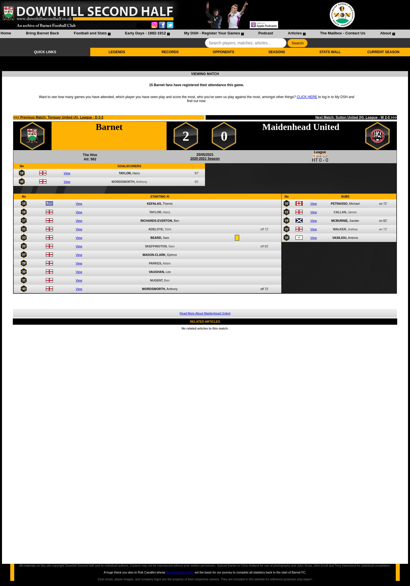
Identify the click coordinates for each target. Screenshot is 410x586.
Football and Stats (90, 33)
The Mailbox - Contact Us (342, 33)
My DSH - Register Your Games (212, 33)
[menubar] (197, 34)
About (385, 33)
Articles (295, 33)
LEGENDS (116, 52)
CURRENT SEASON (383, 52)
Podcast (265, 33)
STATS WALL (330, 52)
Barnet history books (180, 572)
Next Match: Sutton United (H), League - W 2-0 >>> (356, 117)
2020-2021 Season (205, 159)
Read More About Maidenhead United (205, 313)
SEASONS (276, 52)
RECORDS (170, 52)
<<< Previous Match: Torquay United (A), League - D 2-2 (58, 117)
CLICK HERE (307, 97)
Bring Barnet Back (42, 33)
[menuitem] (6, 33)
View (67, 173)
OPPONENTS (223, 52)
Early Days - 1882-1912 (145, 33)
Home (6, 33)
